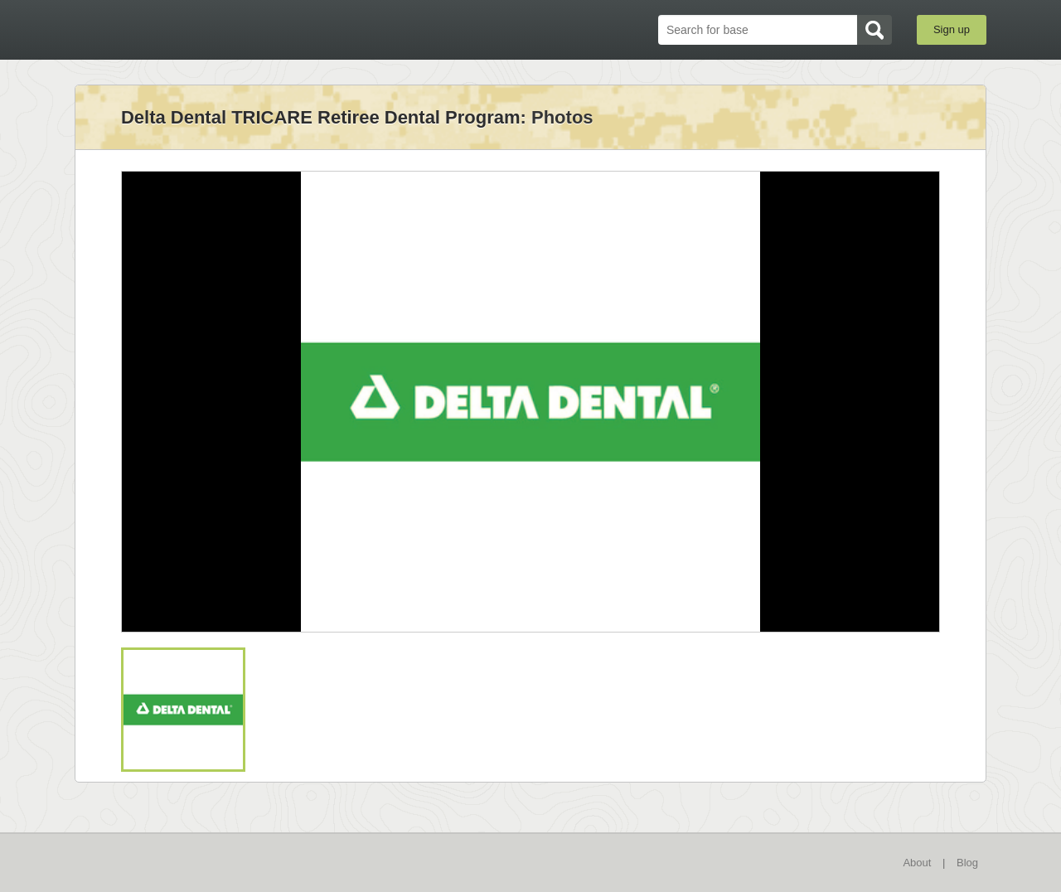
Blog (967, 862)
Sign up (951, 29)
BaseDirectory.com (196, 29)
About (917, 862)
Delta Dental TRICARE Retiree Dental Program (321, 117)
